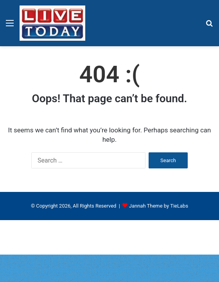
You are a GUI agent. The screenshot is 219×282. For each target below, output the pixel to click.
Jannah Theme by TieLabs (158, 206)
